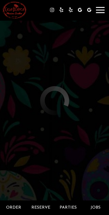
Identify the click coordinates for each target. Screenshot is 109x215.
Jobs (95, 207)
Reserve (40, 207)
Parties (68, 207)
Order (13, 207)
